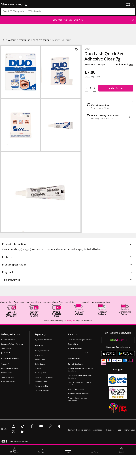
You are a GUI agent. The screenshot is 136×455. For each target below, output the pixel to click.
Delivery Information (8, 340)
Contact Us (5, 364)
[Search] (64, 11)
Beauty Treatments (42, 351)
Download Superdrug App (118, 347)
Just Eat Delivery (7, 353)
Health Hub (39, 355)
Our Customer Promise (9, 368)
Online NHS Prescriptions (44, 377)
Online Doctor (40, 364)
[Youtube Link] (41, 426)
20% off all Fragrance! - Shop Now (68, 20)
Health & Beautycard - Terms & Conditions (79, 383)
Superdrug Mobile (41, 386)
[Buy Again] (41, 450)
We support (118, 369)
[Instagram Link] (13, 426)
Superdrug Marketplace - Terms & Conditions (80, 369)
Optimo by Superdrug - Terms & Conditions (80, 376)
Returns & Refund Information (12, 344)
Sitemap (110, 430)
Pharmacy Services (42, 390)
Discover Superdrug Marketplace (80, 340)
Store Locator (6, 348)
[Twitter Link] (13, 431)
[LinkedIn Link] (22, 431)
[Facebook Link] (31, 426)
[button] (68, 244)
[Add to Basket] (115, 88)
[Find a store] (133, 4)
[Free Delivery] (95, 450)
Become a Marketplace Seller (79, 353)
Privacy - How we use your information (77, 399)
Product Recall (6, 373)
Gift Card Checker (7, 381)
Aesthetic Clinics (41, 381)
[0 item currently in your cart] (121, 450)
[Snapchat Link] (59, 426)
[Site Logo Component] (68, 4)
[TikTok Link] (22, 426)
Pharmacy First (40, 373)
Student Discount (7, 377)
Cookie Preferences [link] (126, 430)
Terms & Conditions (75, 364)
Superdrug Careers (75, 348)
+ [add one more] (94, 88)
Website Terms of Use (76, 389)
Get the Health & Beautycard (118, 333)
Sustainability (73, 344)
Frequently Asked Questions (78, 394)
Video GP (38, 368)
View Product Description (96, 64)
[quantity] (90, 88)
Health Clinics (40, 359)
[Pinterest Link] (50, 426)
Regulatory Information (43, 340)
